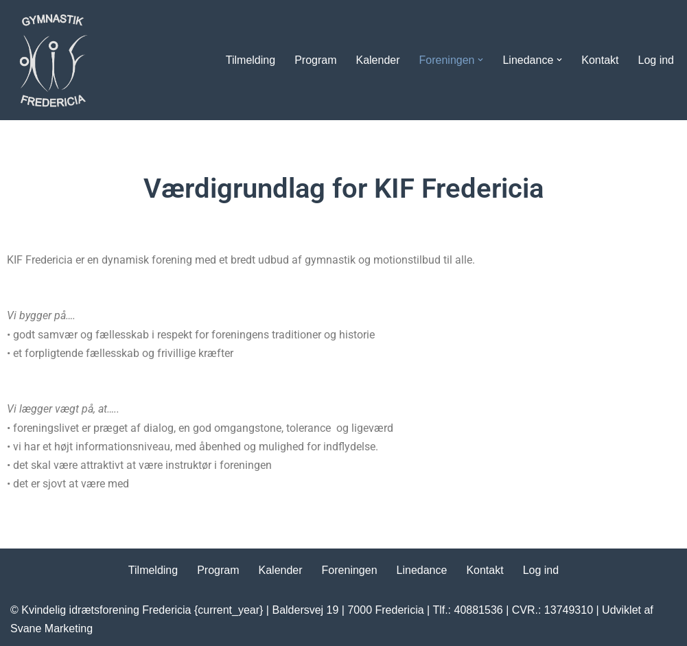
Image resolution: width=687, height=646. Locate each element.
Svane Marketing (51, 628)
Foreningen (349, 570)
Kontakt (599, 60)
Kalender (377, 60)
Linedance (422, 570)
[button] (480, 59)
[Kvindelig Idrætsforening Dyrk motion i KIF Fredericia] (51, 60)
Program (315, 60)
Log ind (656, 60)
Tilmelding (250, 60)
